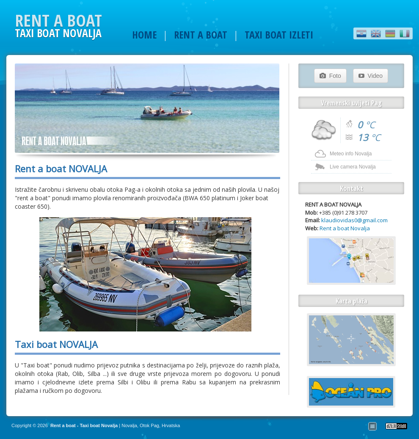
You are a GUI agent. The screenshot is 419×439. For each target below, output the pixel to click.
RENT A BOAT (200, 34)
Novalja (129, 425)
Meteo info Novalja (351, 154)
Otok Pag (149, 425)
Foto (330, 75)
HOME (144, 34)
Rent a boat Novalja (345, 228)
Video (370, 75)
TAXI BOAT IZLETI (279, 34)
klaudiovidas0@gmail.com (354, 220)
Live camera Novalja (353, 167)
